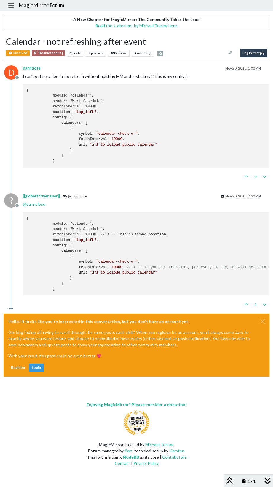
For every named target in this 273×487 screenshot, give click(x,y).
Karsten (176, 450)
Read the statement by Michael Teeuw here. (136, 25)
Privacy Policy (146, 463)
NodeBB (131, 456)
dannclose (31, 68)
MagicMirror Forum (41, 5)
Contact (122, 463)
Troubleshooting (48, 53)
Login (36, 367)
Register (18, 367)
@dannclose (75, 196)
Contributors (174, 456)
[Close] (262, 322)
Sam (128, 450)
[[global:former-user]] (41, 196)
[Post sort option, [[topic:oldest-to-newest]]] (230, 53)
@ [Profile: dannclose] (34, 204)
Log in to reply (253, 53)
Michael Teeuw (159, 444)
